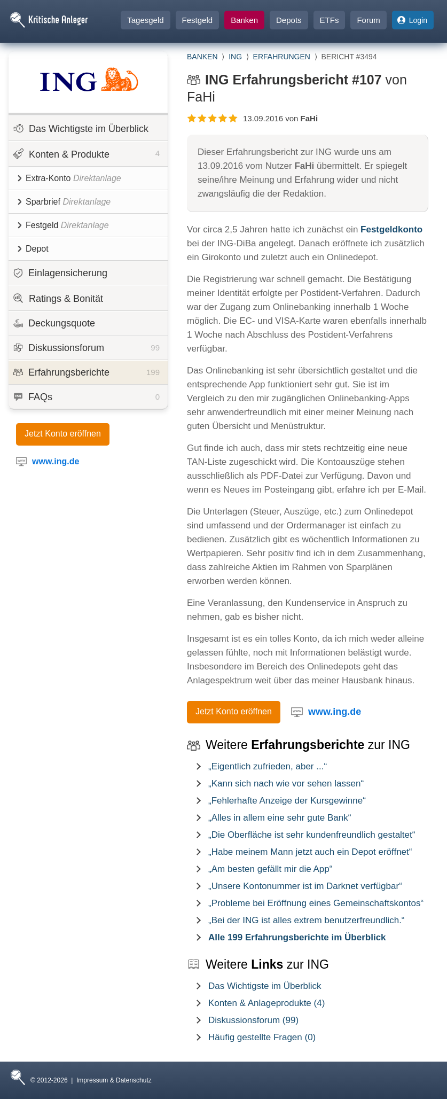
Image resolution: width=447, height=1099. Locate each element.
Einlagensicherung (60, 273)
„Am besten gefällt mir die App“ (270, 869)
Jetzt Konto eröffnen (63, 433)
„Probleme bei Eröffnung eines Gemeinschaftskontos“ (316, 903)
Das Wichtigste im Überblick (80, 128)
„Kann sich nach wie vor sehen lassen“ (286, 783)
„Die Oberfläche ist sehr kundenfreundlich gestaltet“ (311, 835)
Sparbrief (64, 201)
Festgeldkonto (391, 229)
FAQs (86, 397)
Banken (244, 20)
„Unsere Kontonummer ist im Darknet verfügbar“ (305, 886)
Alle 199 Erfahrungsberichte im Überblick (297, 937)
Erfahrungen (281, 56)
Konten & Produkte (86, 153)
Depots (289, 20)
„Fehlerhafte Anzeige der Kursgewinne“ (287, 801)
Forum (368, 20)
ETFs (329, 20)
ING (235, 56)
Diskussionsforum (86, 347)
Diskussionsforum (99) (253, 1020)
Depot (33, 248)
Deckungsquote (54, 323)
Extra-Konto (69, 178)
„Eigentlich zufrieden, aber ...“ (267, 766)
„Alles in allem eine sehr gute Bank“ (279, 818)
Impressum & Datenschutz (114, 1080)
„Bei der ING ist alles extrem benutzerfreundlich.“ (306, 920)
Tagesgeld (145, 20)
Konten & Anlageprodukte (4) (266, 1003)
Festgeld (197, 20)
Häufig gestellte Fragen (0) (262, 1037)
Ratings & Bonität (58, 298)
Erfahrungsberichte (86, 372)
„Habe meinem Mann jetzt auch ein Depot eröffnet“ (310, 852)
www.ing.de (334, 711)
